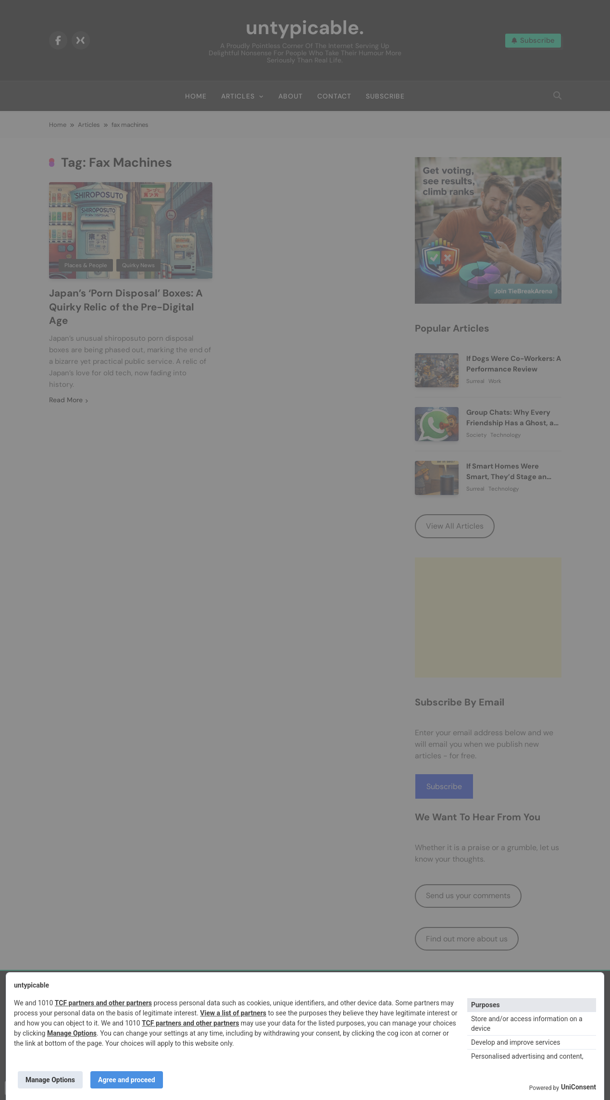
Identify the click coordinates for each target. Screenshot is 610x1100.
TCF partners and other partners (103, 1003)
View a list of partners (233, 1013)
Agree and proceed (126, 1080)
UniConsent (578, 1087)
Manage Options (72, 1033)
